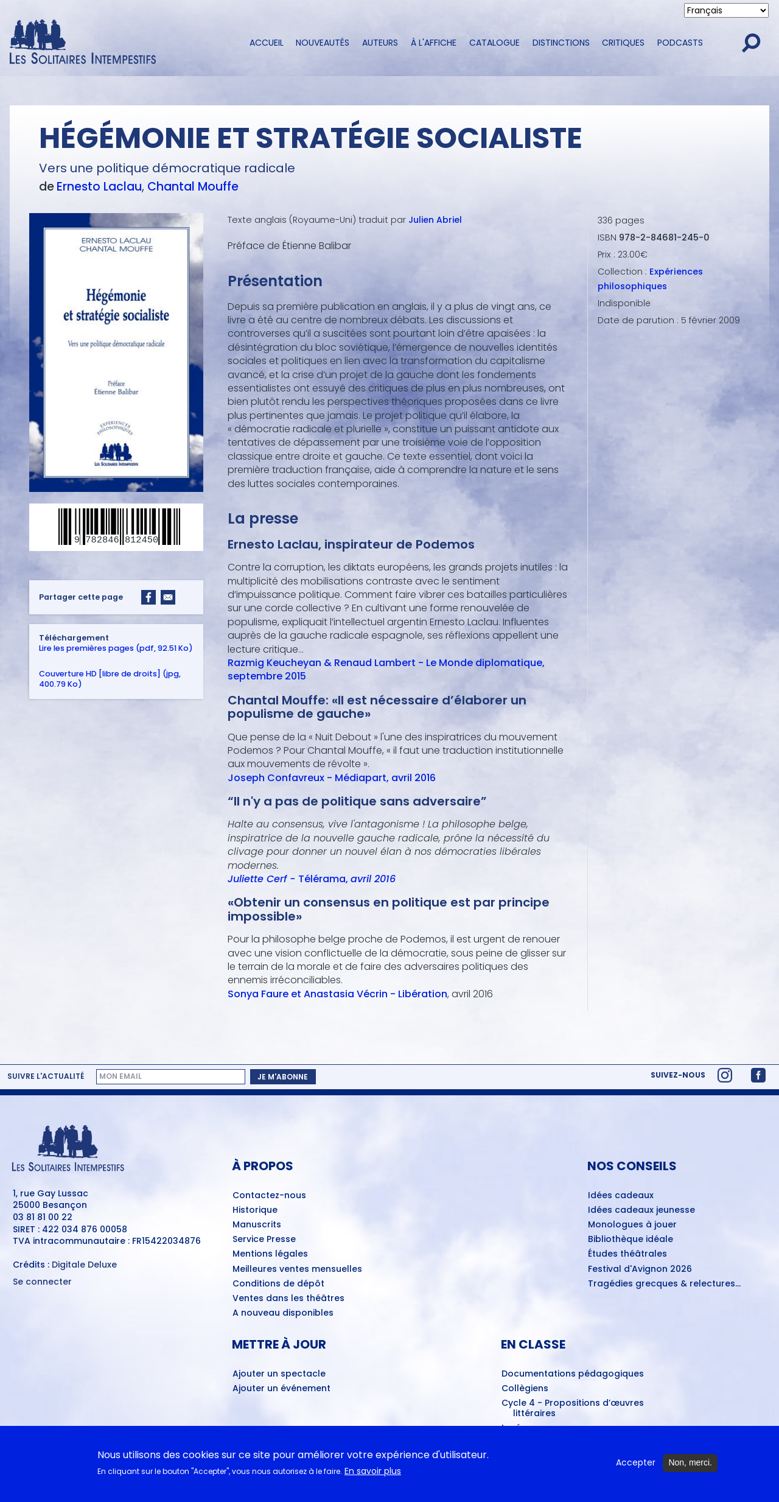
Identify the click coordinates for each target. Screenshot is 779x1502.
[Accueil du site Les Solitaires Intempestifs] (119, 42)
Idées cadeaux (621, 1195)
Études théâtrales (627, 1254)
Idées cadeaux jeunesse (641, 1210)
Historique (255, 1210)
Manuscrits (256, 1224)
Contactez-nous (269, 1195)
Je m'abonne (282, 1077)
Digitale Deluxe (84, 1264)
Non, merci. (690, 1463)
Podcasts (680, 43)
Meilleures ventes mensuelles (297, 1269)
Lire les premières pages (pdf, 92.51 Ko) (116, 647)
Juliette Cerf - (263, 879)
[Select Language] (726, 10)
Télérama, (347, 879)
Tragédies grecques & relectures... (664, 1284)
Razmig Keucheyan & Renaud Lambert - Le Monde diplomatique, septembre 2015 (386, 669)
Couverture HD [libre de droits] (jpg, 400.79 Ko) (110, 678)
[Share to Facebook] (148, 597)
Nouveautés (322, 43)
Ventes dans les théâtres (288, 1298)
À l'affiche (433, 43)
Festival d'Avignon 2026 (640, 1269)
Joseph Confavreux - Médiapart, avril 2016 (332, 777)
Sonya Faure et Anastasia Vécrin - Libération (337, 993)
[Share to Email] (168, 597)
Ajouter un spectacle (279, 1374)
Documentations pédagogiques (572, 1374)
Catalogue (494, 43)
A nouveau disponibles (283, 1313)
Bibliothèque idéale (630, 1239)
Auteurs (380, 43)
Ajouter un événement (281, 1388)
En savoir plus (372, 1472)
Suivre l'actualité (45, 1076)
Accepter (635, 1463)
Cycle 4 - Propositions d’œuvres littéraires (572, 1408)
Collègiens (524, 1388)
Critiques (623, 43)
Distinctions (561, 43)
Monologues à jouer (632, 1224)
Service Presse (264, 1239)
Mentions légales (270, 1254)
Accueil (267, 43)
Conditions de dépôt (278, 1284)
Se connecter (42, 1282)
